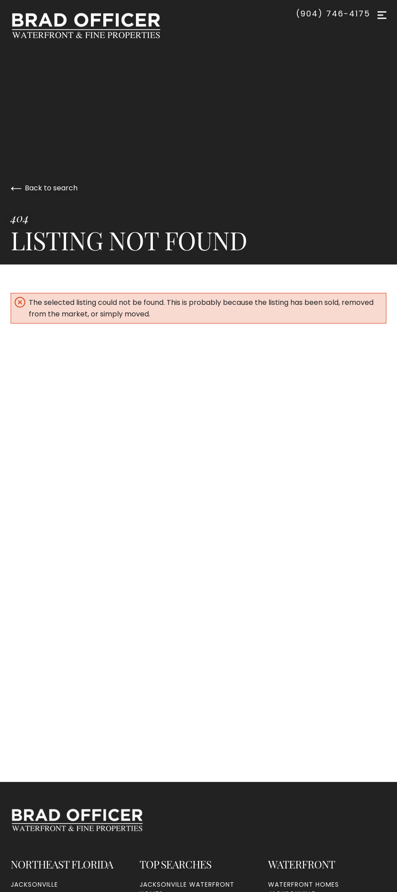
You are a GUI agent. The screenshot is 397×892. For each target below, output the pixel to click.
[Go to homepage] (95, 26)
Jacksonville (34, 884)
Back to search (44, 188)
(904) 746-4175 (333, 14)
